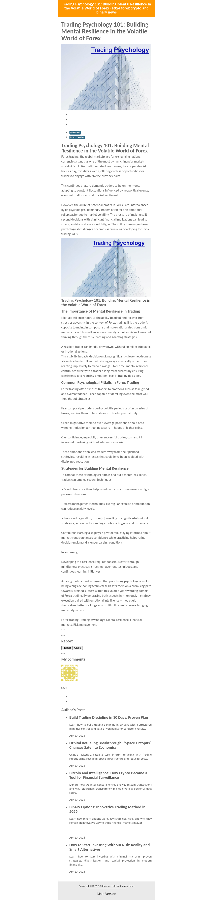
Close (77, 647)
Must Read (75, 132)
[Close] (63, 635)
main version (106, 894)
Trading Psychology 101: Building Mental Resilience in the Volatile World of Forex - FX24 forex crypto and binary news (106, 8)
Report (67, 647)
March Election (77, 137)
